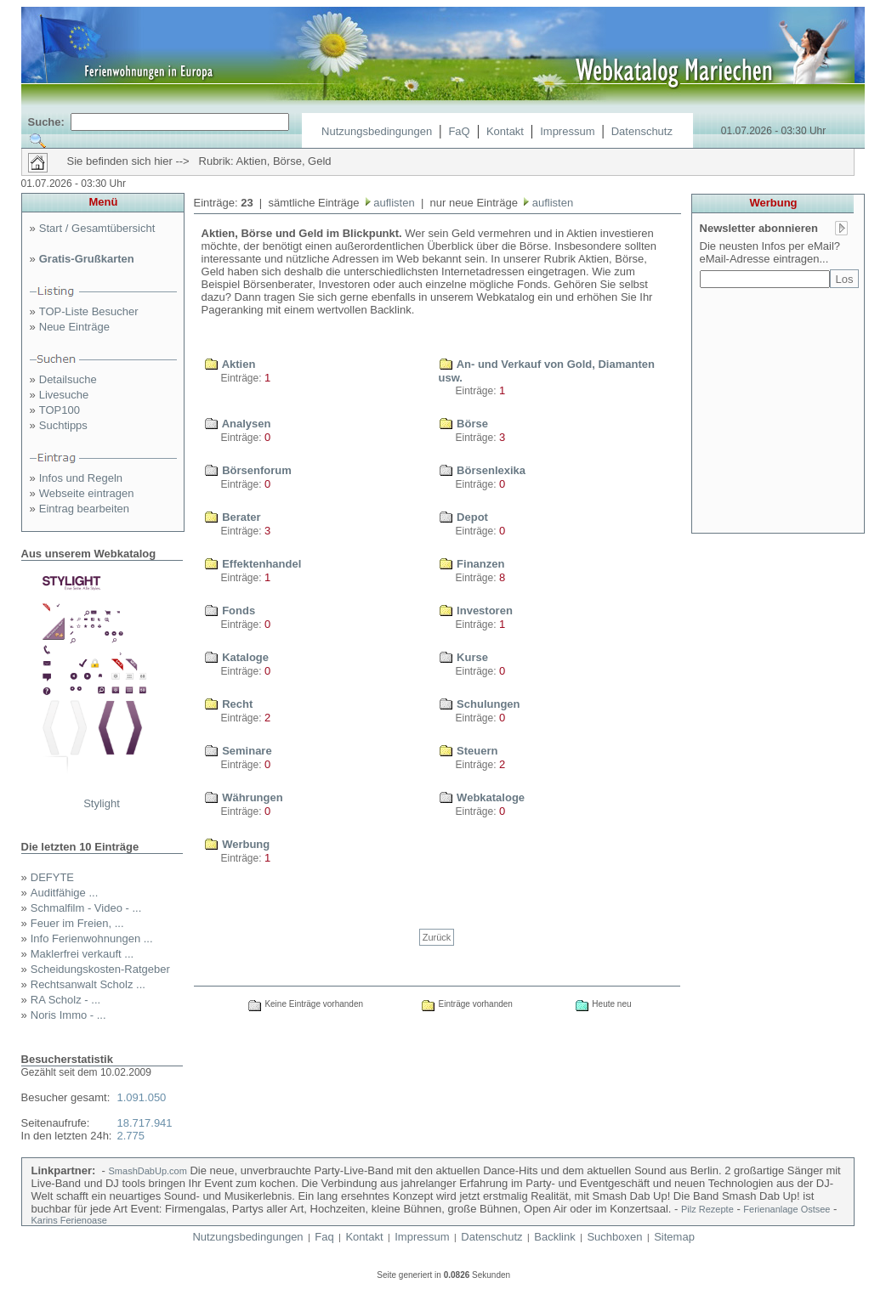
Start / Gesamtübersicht (97, 228)
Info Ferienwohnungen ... (92, 938)
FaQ (458, 131)
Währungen (243, 797)
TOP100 (59, 410)
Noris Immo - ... (68, 1015)
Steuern (468, 750)
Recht (228, 704)
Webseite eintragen (86, 493)
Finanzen (472, 563)
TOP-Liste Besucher (89, 311)
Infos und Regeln (80, 478)
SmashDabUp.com (148, 1171)
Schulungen (479, 704)
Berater (232, 517)
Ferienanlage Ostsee (786, 1209)
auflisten (393, 202)
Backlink (554, 1236)
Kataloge (237, 657)
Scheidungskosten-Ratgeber (100, 969)
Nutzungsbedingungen (376, 131)
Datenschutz (642, 131)
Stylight (101, 803)
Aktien (230, 364)
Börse (463, 423)
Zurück (437, 937)
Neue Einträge (74, 326)
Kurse (463, 657)
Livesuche (64, 394)
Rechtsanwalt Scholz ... (88, 984)
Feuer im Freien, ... (77, 923)
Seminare (238, 750)
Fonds (230, 610)
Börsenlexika (482, 470)
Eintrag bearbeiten (84, 508)
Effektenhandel (253, 563)
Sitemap (674, 1236)
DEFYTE (52, 877)
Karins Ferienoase (69, 1220)
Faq (324, 1236)
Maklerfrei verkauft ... (82, 953)
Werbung (237, 844)
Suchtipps (63, 425)
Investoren (476, 610)
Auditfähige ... (65, 892)
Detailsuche (68, 379)
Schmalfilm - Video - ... (86, 908)
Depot (463, 517)
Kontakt (505, 131)
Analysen (237, 423)
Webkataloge (482, 797)
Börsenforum (248, 470)
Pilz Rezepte (707, 1209)
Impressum (567, 131)
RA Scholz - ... (65, 999)
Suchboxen (614, 1236)
